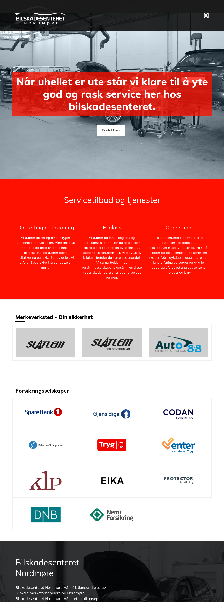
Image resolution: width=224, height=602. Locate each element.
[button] (206, 15)
